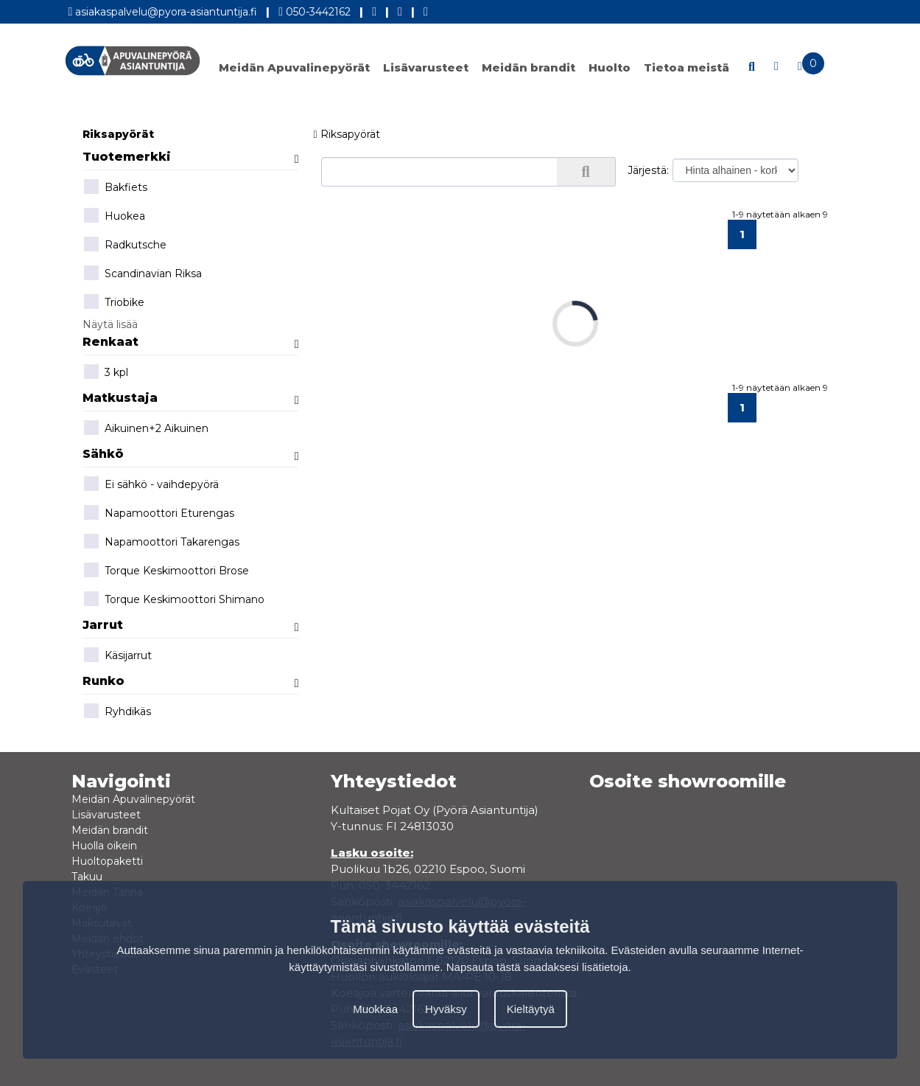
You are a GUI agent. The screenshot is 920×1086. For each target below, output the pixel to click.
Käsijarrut (117, 656)
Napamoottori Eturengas (158, 514)
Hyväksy (446, 1009)
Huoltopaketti (107, 861)
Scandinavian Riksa (142, 274)
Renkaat (190, 342)
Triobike (113, 303)
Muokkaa (375, 1009)
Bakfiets (114, 188)
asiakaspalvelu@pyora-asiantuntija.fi (163, 9)
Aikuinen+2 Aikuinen (145, 429)
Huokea (113, 216)
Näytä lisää (110, 324)
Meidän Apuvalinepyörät (294, 67)
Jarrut (190, 625)
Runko (190, 681)
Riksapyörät (118, 134)
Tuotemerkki (190, 157)
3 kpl (105, 373)
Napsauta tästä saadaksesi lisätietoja (537, 967)
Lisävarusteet (425, 67)
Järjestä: (648, 170)
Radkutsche (124, 245)
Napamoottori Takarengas (160, 542)
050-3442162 (314, 9)
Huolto (610, 67)
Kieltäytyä (531, 1009)
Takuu (86, 876)
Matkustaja (190, 398)
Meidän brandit (528, 67)
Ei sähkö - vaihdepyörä (150, 485)
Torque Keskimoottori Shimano (173, 600)
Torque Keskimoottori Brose (165, 571)
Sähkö (190, 454)
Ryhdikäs (116, 712)
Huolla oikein (104, 845)
